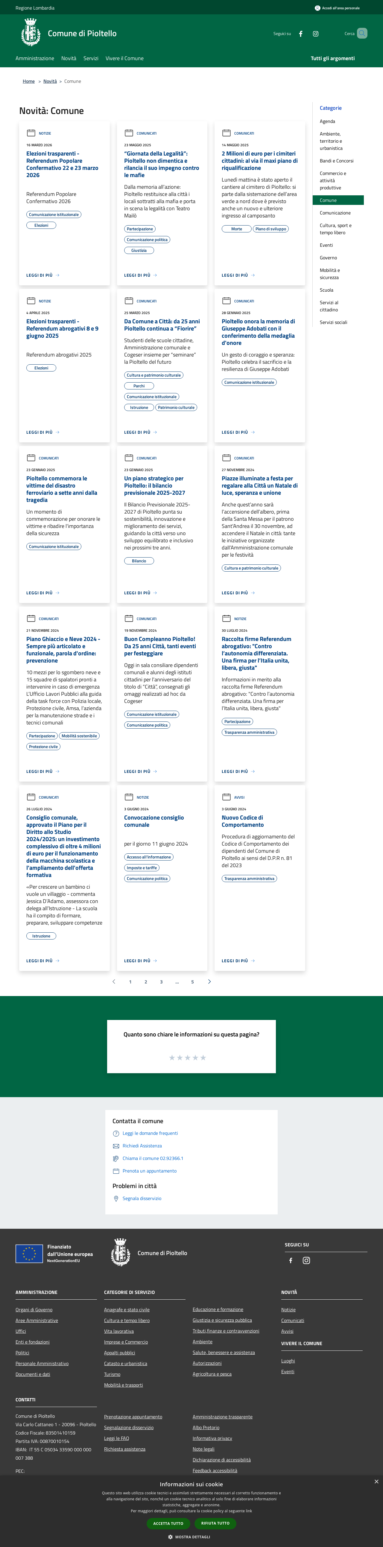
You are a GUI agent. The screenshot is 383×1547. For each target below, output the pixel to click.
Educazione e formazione (218, 1309)
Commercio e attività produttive (333, 180)
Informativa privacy (212, 1438)
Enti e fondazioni (33, 1341)
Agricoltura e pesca (212, 1373)
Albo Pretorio (206, 1427)
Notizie (38, 133)
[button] (191, 1537)
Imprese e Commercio (126, 1341)
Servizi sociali (333, 322)
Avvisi (233, 797)
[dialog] (191, 1511)
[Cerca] (360, 33)
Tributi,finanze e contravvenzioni (226, 1330)
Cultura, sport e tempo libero (336, 229)
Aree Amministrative (37, 1320)
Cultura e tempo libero (127, 1320)
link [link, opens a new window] (249, 1510)
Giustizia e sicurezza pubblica (222, 1320)
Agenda (327, 121)
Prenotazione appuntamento (133, 1416)
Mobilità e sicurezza (330, 274)
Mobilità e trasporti (123, 1384)
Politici (22, 1352)
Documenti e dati (33, 1374)
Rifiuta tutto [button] (215, 1523)
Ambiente (202, 1341)
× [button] (376, 1482)
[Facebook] (292, 33)
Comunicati (140, 133)
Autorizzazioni (207, 1363)
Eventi (326, 245)
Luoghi (288, 1360)
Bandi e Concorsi (337, 160)
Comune (328, 200)
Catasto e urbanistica (125, 1363)
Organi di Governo (34, 1309)
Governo (328, 257)
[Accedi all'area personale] (337, 8)
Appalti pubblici (119, 1352)
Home (29, 81)
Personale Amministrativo (42, 1363)
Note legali (204, 1448)
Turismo (112, 1374)
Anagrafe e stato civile (127, 1309)
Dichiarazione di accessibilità (222, 1459)
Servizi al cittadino (329, 306)
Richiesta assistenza (124, 1448)
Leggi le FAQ (116, 1438)
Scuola (326, 289)
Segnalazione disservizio (128, 1427)
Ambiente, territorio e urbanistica (331, 141)
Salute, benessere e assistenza (224, 1352)
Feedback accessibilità (215, 1470)
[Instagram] (307, 33)
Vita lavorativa (119, 1331)
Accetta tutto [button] (168, 1523)
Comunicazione (335, 212)
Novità (50, 81)
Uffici (21, 1331)
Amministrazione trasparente (223, 1416)
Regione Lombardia (35, 7)
